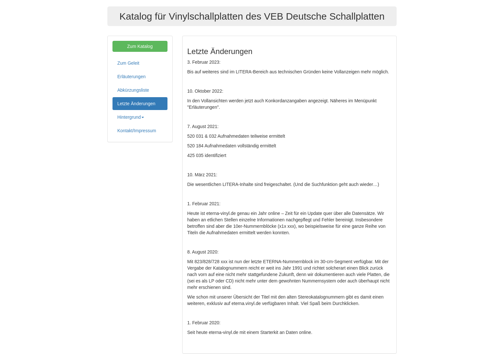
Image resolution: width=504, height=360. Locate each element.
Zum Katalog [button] (140, 46)
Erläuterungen (131, 76)
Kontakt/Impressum (136, 130)
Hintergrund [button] (130, 117)
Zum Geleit (128, 63)
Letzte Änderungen (136, 103)
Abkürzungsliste (133, 90)
